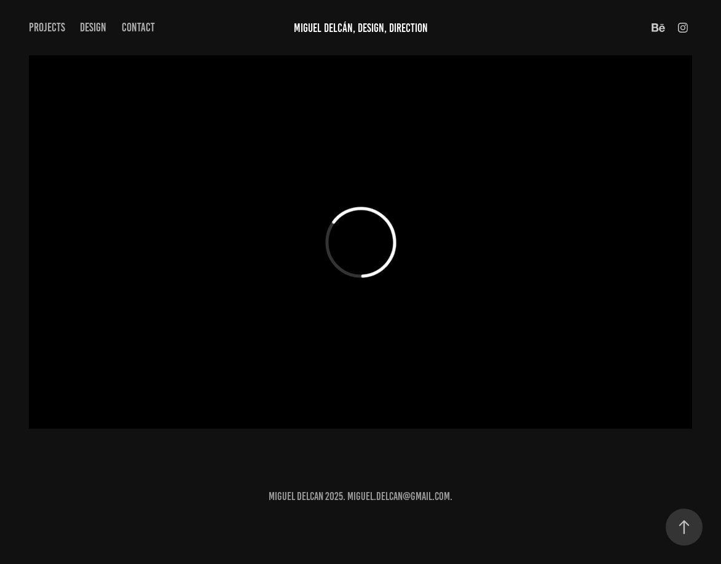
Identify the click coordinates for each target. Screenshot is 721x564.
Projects (47, 27)
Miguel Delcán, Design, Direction (361, 28)
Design (93, 27)
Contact (138, 27)
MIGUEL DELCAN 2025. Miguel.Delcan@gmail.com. (360, 496)
